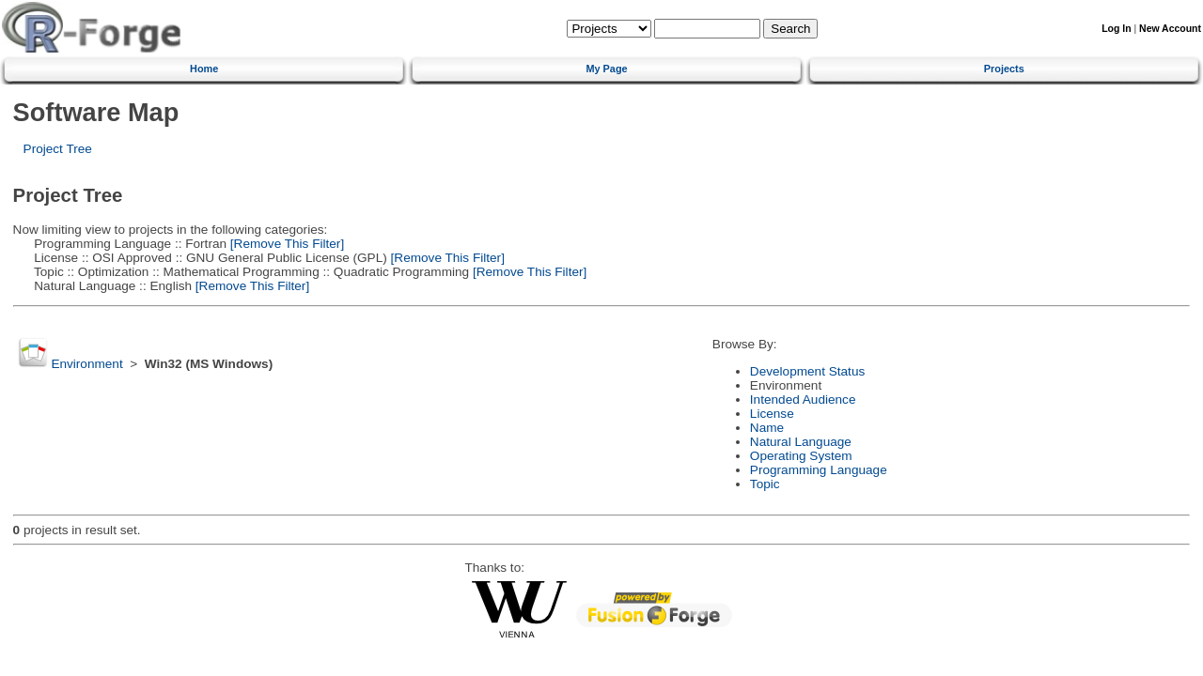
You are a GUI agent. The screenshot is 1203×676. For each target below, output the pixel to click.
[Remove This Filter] (285, 244)
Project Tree (57, 149)
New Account (1170, 28)
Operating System (801, 456)
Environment (86, 364)
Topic (765, 484)
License (772, 414)
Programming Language (818, 470)
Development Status (807, 371)
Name (767, 428)
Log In (1116, 28)
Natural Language (800, 442)
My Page (606, 68)
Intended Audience (803, 399)
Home (204, 68)
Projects (1004, 68)
